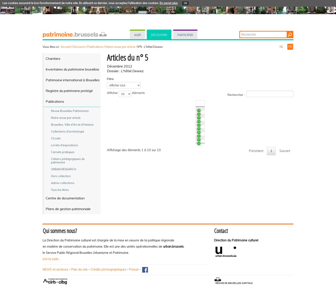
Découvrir (159, 35)
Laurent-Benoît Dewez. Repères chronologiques (148, 187)
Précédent (256, 207)
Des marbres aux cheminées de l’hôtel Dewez (147, 111)
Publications (95, 46)
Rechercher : (260, 94)
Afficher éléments (126, 94)
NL (282, 47)
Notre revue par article (120, 46)
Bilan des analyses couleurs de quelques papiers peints (154, 126)
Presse (134, 269)
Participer (185, 35)
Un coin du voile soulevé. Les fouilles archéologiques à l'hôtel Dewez (163, 171)
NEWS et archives (55, 269)
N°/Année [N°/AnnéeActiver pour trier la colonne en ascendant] (245, 103)
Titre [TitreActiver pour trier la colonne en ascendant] (118, 103)
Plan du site (79, 269)
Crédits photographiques (108, 269)
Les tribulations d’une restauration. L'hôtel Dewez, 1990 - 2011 (159, 179)
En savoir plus (169, 3)
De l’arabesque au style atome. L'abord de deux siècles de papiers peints (167, 134)
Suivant (284, 207)
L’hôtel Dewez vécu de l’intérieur (137, 195)
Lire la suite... (51, 259)
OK (185, 3)
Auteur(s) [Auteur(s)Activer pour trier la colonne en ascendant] (263, 103)
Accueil (65, 46)
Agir (137, 35)
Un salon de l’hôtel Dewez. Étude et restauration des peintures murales (165, 118)
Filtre (110, 79)
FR (290, 47)
